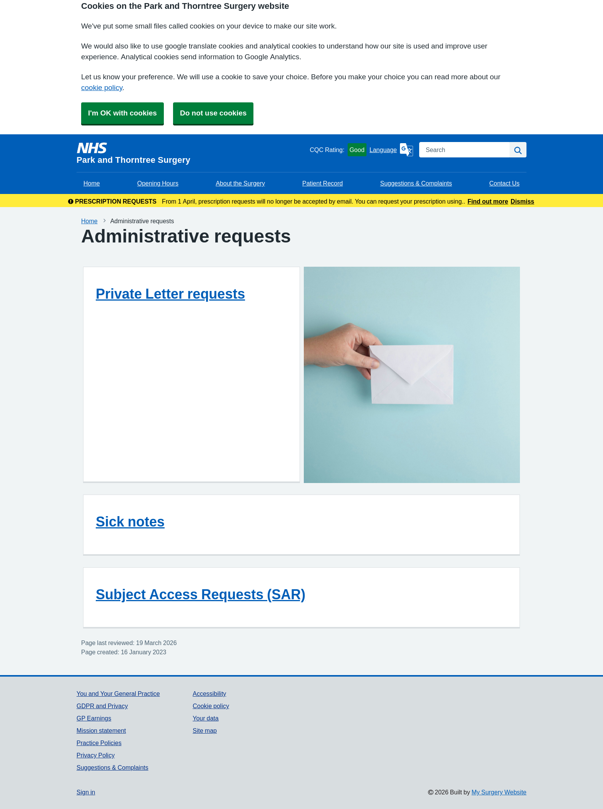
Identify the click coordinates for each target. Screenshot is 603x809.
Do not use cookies (213, 113)
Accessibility (209, 693)
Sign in (86, 792)
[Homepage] (191, 153)
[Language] (391, 149)
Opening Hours (157, 183)
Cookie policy (211, 706)
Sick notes (130, 521)
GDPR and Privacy (102, 706)
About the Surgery (240, 183)
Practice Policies (99, 743)
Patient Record (322, 183)
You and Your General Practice (118, 693)
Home (91, 183)
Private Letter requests (170, 294)
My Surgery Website (498, 792)
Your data (205, 718)
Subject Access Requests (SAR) (200, 594)
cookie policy (101, 87)
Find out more (488, 201)
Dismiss (522, 201)
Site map (205, 730)
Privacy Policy (96, 755)
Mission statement (101, 730)
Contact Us (504, 183)
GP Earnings (94, 718)
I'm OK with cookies (122, 113)
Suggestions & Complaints (416, 183)
